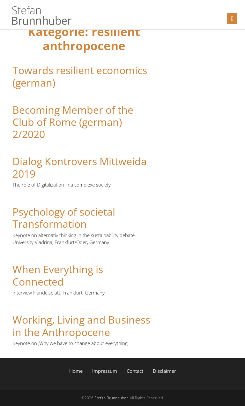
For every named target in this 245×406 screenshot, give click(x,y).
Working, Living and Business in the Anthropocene (81, 326)
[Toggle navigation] (232, 18)
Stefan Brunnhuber (111, 398)
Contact (135, 371)
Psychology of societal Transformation (63, 218)
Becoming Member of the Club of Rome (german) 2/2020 (72, 122)
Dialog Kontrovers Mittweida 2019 (79, 167)
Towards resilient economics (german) (79, 76)
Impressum (104, 371)
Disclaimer (164, 371)
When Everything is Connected (57, 275)
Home (76, 371)
